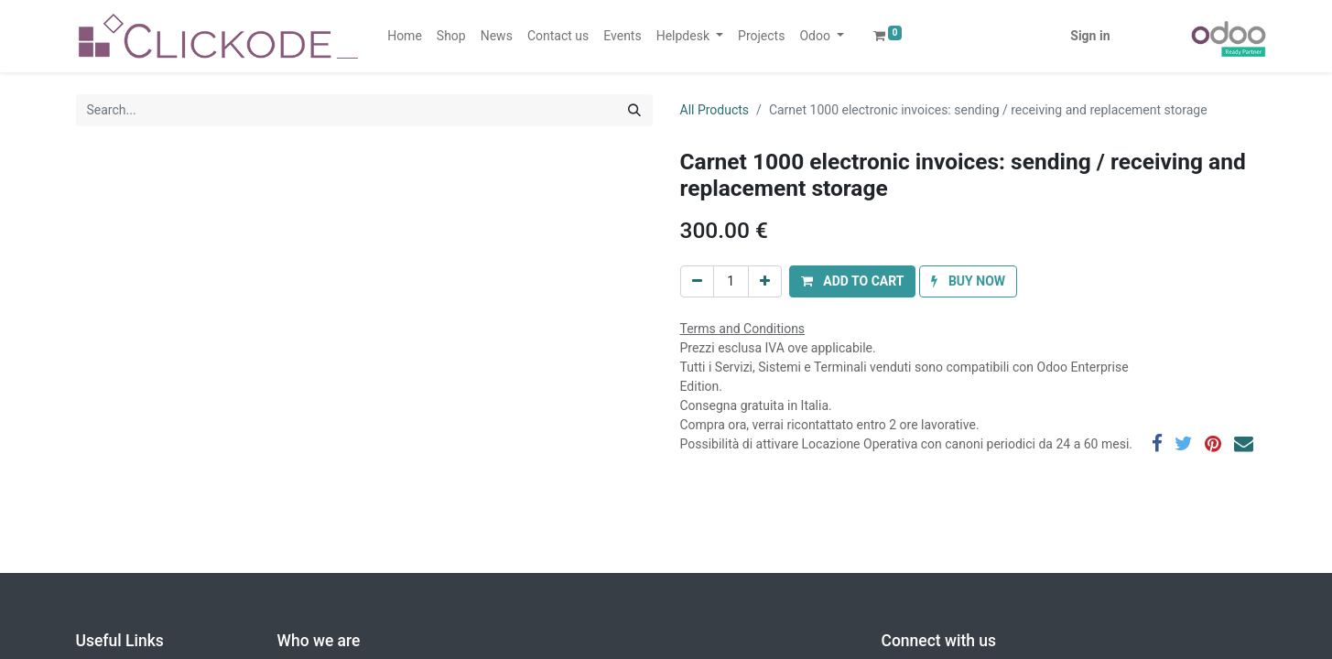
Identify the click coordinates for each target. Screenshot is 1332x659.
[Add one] (765, 281)
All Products (715, 110)
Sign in (1090, 35)
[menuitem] (404, 36)
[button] (852, 281)
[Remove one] (697, 281)
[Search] (634, 110)
